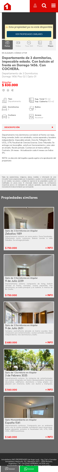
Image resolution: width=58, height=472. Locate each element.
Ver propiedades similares (29, 34)
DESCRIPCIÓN (12, 127)
